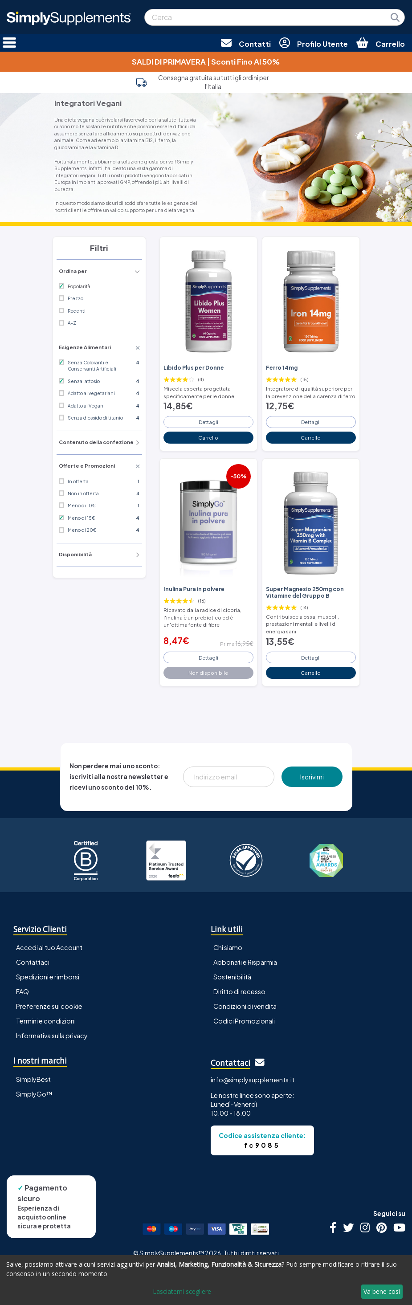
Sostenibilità (232, 977)
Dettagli (208, 422)
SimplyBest (33, 1079)
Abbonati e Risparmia (245, 962)
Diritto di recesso (239, 991)
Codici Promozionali (244, 1021)
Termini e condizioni (46, 1021)
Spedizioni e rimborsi (47, 977)
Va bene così (381, 1291)
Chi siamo (227, 947)
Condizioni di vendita (245, 1006)
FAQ (22, 991)
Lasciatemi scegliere (182, 1291)
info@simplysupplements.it (252, 1080)
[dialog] (206, 1280)
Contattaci (32, 962)
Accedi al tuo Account (49, 947)
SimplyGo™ (34, 1094)
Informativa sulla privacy (52, 1036)
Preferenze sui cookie (49, 1006)
